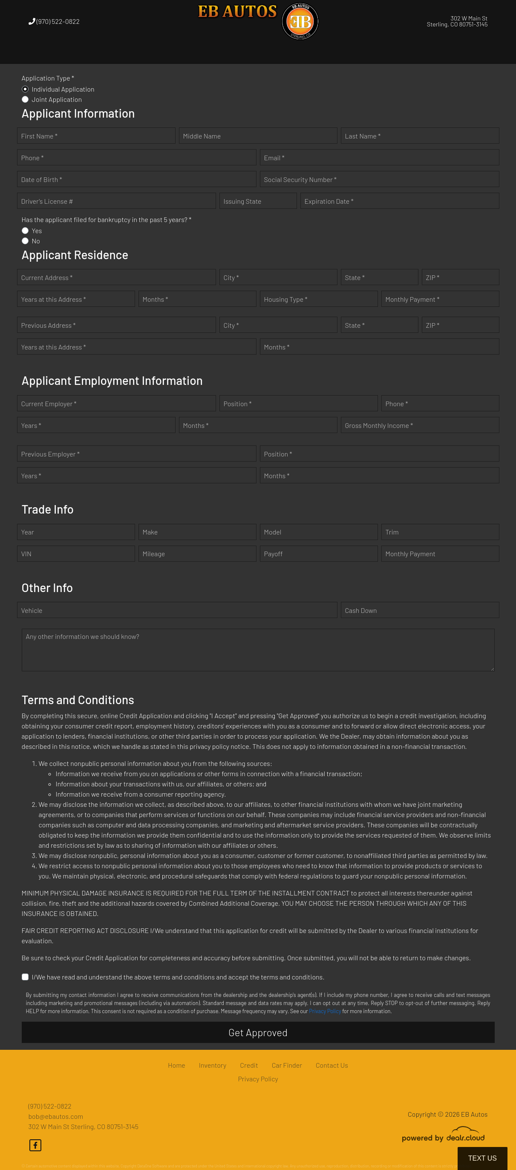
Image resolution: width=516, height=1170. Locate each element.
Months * (155, 299)
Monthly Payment (411, 553)
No (36, 241)
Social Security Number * (300, 179)
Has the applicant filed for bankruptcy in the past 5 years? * (107, 219)
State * (355, 277)
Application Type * (48, 78)
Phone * (32, 157)
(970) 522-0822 (54, 21)
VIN (26, 553)
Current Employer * (49, 403)
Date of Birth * (41, 179)
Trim (392, 532)
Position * (238, 403)
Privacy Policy (325, 1011)
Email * (274, 157)
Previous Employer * (50, 454)
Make (150, 532)
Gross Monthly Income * (379, 425)
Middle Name (202, 136)
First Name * (39, 136)
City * (231, 277)
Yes (37, 230)
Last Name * (363, 136)
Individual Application (63, 89)
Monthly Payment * (413, 299)
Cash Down (361, 610)
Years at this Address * (53, 299)
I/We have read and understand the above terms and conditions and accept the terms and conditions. (178, 977)
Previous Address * (48, 325)
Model (273, 532)
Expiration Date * (329, 201)
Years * (31, 425)
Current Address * (47, 277)
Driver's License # (47, 201)
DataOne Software (152, 1166)
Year (27, 532)
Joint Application (57, 99)
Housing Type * (286, 299)
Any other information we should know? (82, 636)
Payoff (273, 553)
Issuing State (243, 201)
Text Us (482, 1158)
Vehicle (32, 610)
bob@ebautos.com (56, 1116)
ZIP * (433, 277)
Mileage (154, 553)
